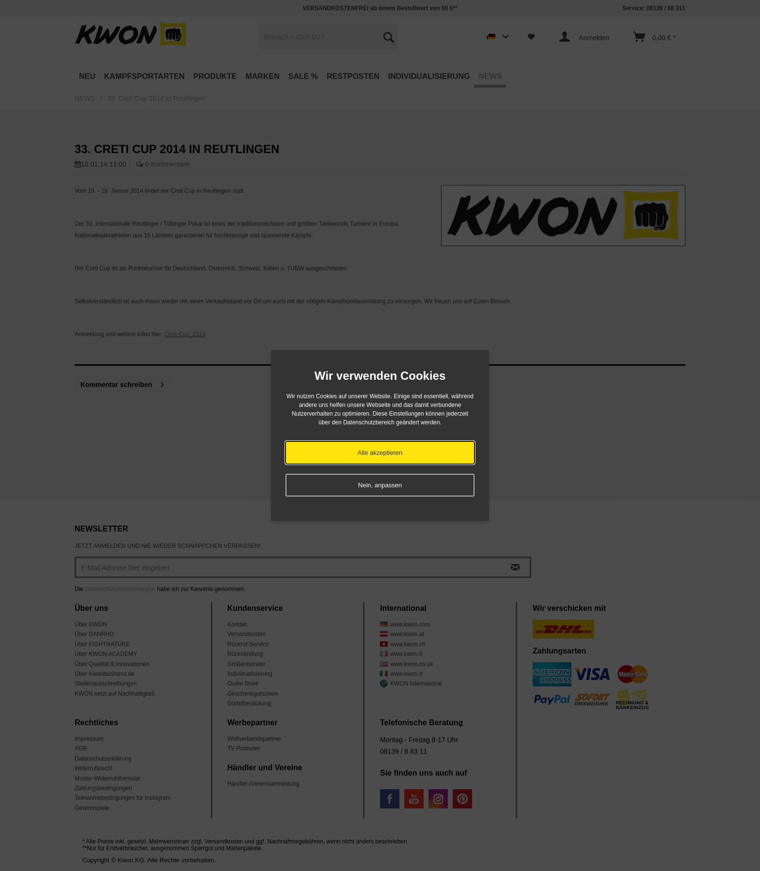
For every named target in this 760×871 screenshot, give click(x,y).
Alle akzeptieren (380, 452)
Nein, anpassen (380, 485)
